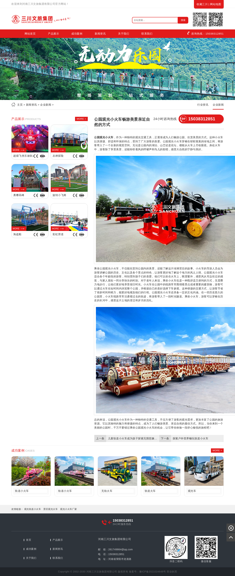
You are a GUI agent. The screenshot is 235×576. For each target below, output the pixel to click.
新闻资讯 (100, 33)
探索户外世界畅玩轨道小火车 (190, 438)
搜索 (183, 20)
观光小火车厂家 (68, 509)
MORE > (81, 119)
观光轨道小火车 (32, 509)
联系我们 (146, 33)
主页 (20, 104)
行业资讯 (202, 104)
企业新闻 (218, 104)
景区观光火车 (50, 509)
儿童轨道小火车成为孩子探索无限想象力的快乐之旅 (133, 438)
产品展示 (53, 33)
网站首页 (30, 33)
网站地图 (215, 4)
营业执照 (172, 571)
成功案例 (76, 33)
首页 (28, 539)
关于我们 (123, 33)
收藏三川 (202, 4)
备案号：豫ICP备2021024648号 (147, 571)
